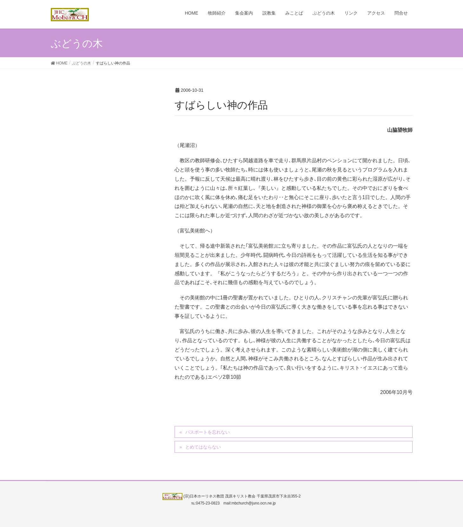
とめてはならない (203, 447)
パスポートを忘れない (207, 432)
